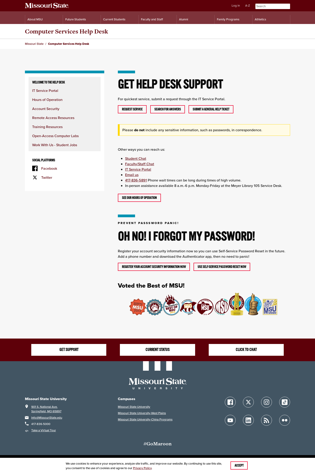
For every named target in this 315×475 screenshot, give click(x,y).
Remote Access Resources (53, 117)
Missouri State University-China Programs (145, 419)
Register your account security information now (154, 267)
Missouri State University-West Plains (142, 413)
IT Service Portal (45, 90)
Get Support (68, 349)
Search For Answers (167, 109)
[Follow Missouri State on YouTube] (230, 420)
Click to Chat (246, 349)
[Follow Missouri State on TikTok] (284, 402)
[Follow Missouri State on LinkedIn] (248, 420)
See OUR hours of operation (139, 198)
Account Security (45, 108)
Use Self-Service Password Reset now (222, 267)
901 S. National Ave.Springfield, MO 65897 (46, 409)
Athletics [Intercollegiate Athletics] (260, 19)
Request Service (132, 109)
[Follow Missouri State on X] (248, 402)
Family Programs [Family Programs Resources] (228, 19)
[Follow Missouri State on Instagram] (266, 402)
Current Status (157, 349)
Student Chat (135, 158)
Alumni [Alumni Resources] (183, 19)
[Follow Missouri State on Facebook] (230, 402)
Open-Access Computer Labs (55, 135)
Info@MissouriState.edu (46, 417)
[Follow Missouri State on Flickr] (284, 420)
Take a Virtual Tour (43, 430)
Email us (131, 174)
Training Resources (47, 126)
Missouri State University (134, 407)
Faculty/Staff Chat (139, 163)
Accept (239, 465)
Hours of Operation (47, 99)
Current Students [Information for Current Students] (114, 19)
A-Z (247, 5)
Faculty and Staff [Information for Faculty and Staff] (152, 19)
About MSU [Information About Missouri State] (35, 19)
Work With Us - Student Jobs (54, 144)
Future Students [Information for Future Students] (75, 19)
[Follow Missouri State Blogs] (266, 420)
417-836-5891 (136, 180)
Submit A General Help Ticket (211, 109)
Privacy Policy (142, 468)
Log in (236, 5)
